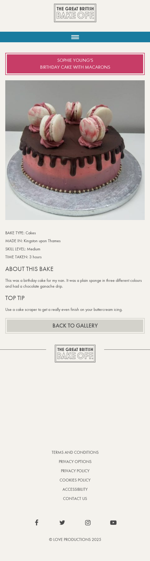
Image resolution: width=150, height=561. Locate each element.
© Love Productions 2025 (75, 539)
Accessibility (75, 489)
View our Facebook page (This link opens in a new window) (36, 523)
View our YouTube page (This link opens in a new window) (113, 523)
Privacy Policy (75, 470)
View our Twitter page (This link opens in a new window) (62, 523)
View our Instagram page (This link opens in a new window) (88, 523)
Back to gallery (75, 325)
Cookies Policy (75, 480)
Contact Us (75, 498)
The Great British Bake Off (75, 17)
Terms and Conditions (75, 452)
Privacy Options (75, 461)
